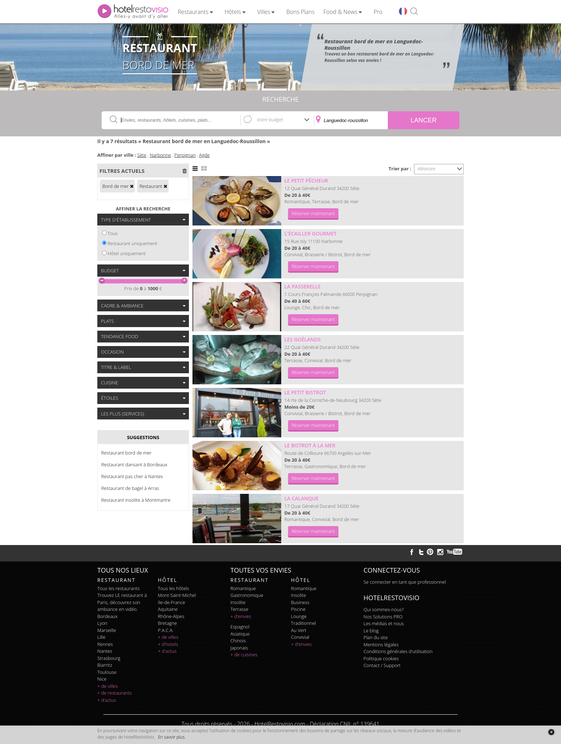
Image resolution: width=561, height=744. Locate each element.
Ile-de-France (171, 602)
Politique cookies (381, 658)
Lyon (102, 623)
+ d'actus (106, 700)
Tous (113, 233)
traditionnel (303, 623)
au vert (298, 630)
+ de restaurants (114, 693)
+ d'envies (240, 616)
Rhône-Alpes (171, 616)
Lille (101, 637)
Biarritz (104, 665)
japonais (239, 648)
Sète (141, 155)
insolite (237, 602)
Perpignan (184, 155)
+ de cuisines (244, 654)
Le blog (371, 630)
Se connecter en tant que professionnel (405, 582)
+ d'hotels (168, 644)
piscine (298, 609)
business (300, 602)
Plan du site (376, 637)
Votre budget (270, 119)
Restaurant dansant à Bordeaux (134, 464)
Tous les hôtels (173, 588)
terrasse (239, 609)
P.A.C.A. (166, 630)
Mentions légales (381, 644)
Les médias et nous (384, 623)
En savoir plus (171, 737)
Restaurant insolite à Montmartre (135, 500)
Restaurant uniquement (132, 243)
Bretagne (167, 623)
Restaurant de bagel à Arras (130, 488)
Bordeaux (107, 616)
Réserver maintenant (313, 213)
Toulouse (107, 672)
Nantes (104, 651)
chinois (238, 640)
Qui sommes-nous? (384, 609)
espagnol (239, 626)
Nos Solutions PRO (383, 616)
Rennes (105, 644)
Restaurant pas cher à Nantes (132, 476)
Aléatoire (427, 168)
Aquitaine (167, 609)
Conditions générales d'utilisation (398, 651)
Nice (102, 679)
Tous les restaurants (118, 588)
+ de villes (107, 686)
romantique (243, 588)
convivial (300, 637)
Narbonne (160, 155)
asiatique (240, 634)
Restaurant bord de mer (126, 452)
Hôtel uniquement (127, 253)
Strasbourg (108, 658)
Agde (204, 155)
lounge (299, 616)
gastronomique (246, 595)
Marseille (106, 630)
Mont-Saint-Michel (177, 595)
